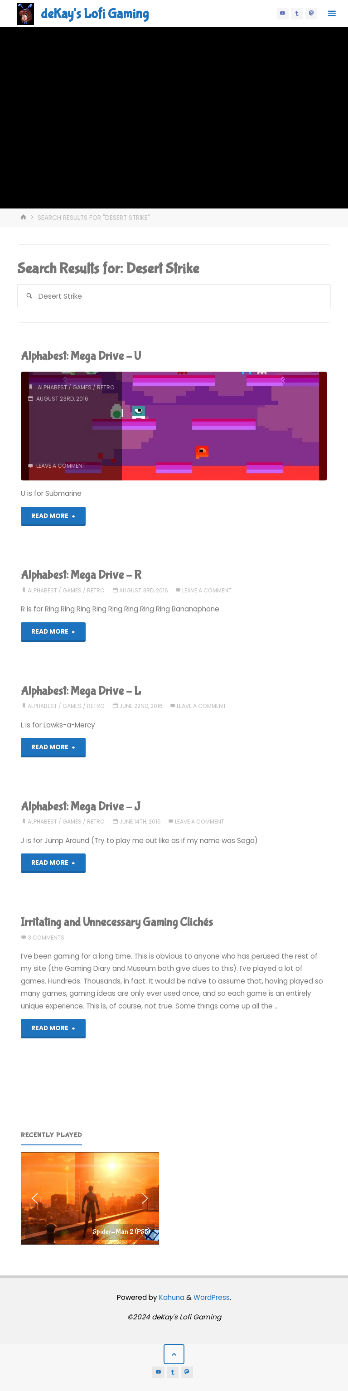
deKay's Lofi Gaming (95, 14)
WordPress (211, 1297)
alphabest (52, 387)
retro (106, 387)
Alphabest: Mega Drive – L (81, 691)
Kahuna (170, 1297)
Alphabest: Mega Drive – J (80, 807)
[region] (90, 1198)
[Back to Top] (174, 1354)
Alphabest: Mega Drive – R (81, 575)
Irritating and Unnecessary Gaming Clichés (117, 922)
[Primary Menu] (331, 13)
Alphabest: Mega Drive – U (81, 356)
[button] (90, 1198)
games (82, 387)
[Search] (29, 296)
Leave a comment (61, 466)
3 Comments (46, 937)
